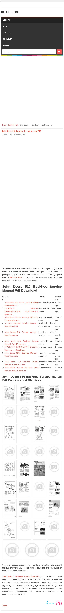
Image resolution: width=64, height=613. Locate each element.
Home (6, 20)
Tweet (4, 605)
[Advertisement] (32, 88)
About (5, 26)
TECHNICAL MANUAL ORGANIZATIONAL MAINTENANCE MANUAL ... (22, 311)
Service (6, 45)
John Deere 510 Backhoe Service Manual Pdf (21, 577)
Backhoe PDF (9, 12)
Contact (6, 32)
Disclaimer (7, 39)
